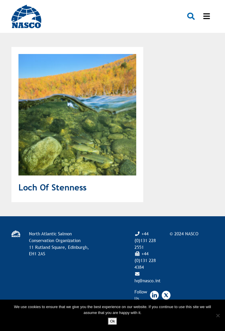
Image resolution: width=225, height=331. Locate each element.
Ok (112, 321)
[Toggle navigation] (207, 16)
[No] (218, 315)
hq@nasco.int (147, 280)
